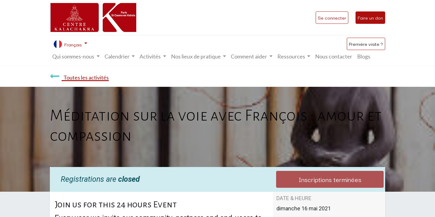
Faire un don (370, 17)
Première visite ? (366, 43)
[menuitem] (334, 56)
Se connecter (332, 17)
